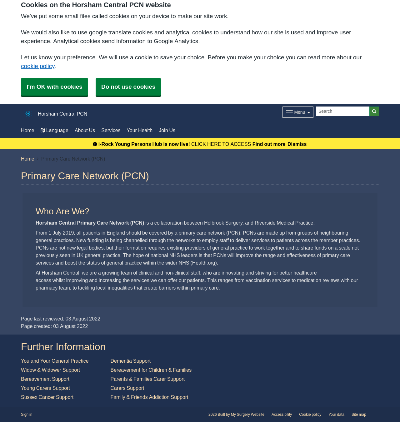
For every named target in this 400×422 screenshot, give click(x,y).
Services (110, 130)
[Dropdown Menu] (297, 112)
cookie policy (37, 66)
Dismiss (297, 143)
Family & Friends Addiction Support (149, 397)
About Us (85, 130)
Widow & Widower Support (50, 369)
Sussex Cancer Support (47, 397)
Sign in (26, 414)
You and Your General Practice (55, 360)
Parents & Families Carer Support (148, 378)
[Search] (343, 111)
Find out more (269, 143)
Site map (359, 414)
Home (27, 158)
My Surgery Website (247, 414)
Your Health (140, 130)
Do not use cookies (128, 87)
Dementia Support (131, 360)
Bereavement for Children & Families (151, 369)
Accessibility (282, 414)
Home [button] (27, 130)
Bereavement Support (45, 378)
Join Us (167, 130)
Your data (336, 414)
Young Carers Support (45, 387)
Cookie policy (310, 414)
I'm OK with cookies (54, 87)
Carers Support (127, 387)
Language (54, 130)
